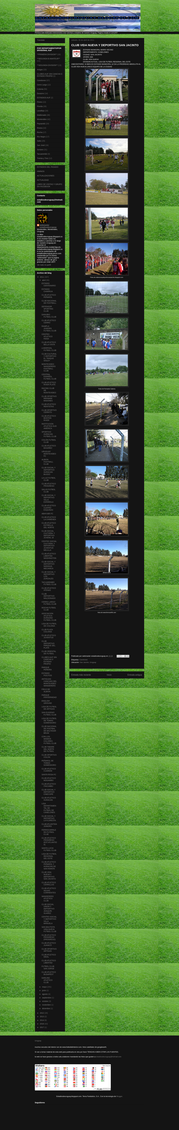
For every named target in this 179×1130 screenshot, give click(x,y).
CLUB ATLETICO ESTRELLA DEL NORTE (49, 525)
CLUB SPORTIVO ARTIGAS (49, 950)
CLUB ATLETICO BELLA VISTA (49, 343)
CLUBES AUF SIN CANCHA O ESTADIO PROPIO (49, 75)
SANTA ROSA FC (49, 774)
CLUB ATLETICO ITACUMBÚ (49, 785)
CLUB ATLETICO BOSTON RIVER (49, 418)
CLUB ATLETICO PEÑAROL (49, 296)
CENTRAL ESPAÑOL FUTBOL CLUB (49, 376)
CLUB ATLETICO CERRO (49, 321)
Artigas (40, 70)
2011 (42, 277)
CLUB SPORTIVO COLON (49, 756)
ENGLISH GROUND (47, 702)
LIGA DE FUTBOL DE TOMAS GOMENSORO (49, 720)
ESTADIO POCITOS (47, 674)
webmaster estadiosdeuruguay (48, 226)
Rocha (39, 132)
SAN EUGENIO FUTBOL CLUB (49, 713)
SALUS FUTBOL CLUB (48, 490)
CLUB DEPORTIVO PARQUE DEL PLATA (48, 644)
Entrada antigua (134, 675)
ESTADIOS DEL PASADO (47, 167)
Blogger (119, 1096)
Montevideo (42, 119)
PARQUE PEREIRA (47, 668)
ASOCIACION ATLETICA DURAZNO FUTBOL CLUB (49, 616)
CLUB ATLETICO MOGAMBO (49, 779)
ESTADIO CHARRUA (47, 290)
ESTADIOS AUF (43, 98)
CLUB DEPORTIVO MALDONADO (48, 596)
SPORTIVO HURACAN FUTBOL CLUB (49, 434)
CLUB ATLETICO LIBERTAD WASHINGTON (49, 556)
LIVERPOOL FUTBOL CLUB (49, 349)
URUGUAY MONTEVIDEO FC (49, 453)
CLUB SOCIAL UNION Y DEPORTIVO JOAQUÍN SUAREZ (48, 908)
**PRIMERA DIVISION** (47, 54)
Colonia (40, 89)
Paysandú (41, 124)
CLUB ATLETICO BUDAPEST (49, 973)
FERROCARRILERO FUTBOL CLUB (49, 832)
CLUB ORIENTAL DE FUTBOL (49, 652)
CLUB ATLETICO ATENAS (49, 589)
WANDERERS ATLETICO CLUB (48, 898)
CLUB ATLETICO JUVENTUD (49, 636)
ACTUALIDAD (43, 180)
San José (41, 145)
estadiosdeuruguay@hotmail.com (108, 1057)
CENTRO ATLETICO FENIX (47, 336)
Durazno (40, 93)
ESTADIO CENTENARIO (49, 284)
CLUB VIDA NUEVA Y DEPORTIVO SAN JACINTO (49, 875)
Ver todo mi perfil (44, 265)
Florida (40, 106)
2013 (42, 1016)
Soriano (40, 150)
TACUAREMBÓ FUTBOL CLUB (49, 583)
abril (44, 280)
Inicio (109, 675)
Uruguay (38, 1041)
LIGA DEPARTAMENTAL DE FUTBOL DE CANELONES (49, 807)
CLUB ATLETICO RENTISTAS (49, 405)
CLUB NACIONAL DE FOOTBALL (49, 302)
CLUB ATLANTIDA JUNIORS (49, 825)
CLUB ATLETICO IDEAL (49, 956)
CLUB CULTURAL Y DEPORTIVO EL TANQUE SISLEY (49, 357)
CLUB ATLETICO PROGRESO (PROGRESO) (49, 937)
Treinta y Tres (42, 158)
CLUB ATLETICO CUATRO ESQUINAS (49, 508)
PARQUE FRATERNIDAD (49, 696)
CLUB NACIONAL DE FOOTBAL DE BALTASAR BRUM (49, 729)
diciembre (46, 1008)
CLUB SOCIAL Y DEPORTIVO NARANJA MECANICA (48, 565)
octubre (45, 1001)
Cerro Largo (42, 85)
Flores (39, 102)
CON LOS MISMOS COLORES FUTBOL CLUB (49, 740)
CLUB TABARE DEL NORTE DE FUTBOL (48, 749)
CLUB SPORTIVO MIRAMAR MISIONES (49, 398)
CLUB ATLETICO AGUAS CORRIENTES (49, 890)
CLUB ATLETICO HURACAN (49, 799)
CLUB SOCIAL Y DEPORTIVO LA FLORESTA (49, 818)
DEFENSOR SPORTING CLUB (47, 308)
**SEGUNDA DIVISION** (47, 65)
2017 (42, 1027)
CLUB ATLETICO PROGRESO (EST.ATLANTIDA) (49, 841)
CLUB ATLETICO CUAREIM (49, 770)
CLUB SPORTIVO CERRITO (49, 411)
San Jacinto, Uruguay (88, 662)
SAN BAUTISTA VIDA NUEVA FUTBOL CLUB (49, 929)
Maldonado (41, 115)
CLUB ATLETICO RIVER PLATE (49, 383)
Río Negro (41, 137)
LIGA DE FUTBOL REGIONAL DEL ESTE (49, 856)
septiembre (47, 998)
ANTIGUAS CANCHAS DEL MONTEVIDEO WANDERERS (49, 682)
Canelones (83, 660)
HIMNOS (40, 171)
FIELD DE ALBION (46, 690)
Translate (41, 40)
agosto (45, 994)
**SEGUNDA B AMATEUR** (48, 59)
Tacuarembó (42, 154)
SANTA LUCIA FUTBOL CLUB (49, 849)
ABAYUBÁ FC (47, 514)
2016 (42, 1024)
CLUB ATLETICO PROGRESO (49, 485)
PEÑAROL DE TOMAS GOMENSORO (49, 763)
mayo (44, 987)
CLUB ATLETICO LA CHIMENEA (49, 518)
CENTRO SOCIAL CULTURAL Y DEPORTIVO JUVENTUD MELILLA (49, 545)
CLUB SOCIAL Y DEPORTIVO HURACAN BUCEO (48, 471)
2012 (42, 1013)
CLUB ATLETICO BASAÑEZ (49, 447)
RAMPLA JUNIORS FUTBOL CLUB (49, 328)
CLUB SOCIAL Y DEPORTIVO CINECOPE (48, 792)
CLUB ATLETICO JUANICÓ (49, 944)
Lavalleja (40, 111)
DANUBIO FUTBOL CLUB (49, 316)
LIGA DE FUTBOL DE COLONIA (49, 625)
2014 (42, 1020)
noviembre (46, 1005)
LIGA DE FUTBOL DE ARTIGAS (49, 708)
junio (44, 990)
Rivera (39, 128)
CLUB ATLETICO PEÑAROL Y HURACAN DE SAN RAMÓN (49, 865)
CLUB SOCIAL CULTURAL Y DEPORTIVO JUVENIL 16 (48, 534)
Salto (39, 141)
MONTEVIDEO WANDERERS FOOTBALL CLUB (49, 367)
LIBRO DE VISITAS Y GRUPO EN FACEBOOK (49, 185)
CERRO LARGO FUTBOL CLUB (49, 603)
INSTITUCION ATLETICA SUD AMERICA (49, 426)
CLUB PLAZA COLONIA (47, 631)
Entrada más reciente (81, 675)
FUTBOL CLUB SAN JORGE (48, 967)
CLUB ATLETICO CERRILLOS (49, 883)
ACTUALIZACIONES (45, 176)
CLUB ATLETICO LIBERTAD (49, 961)
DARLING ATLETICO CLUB (47, 980)
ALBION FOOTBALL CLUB (47, 462)
